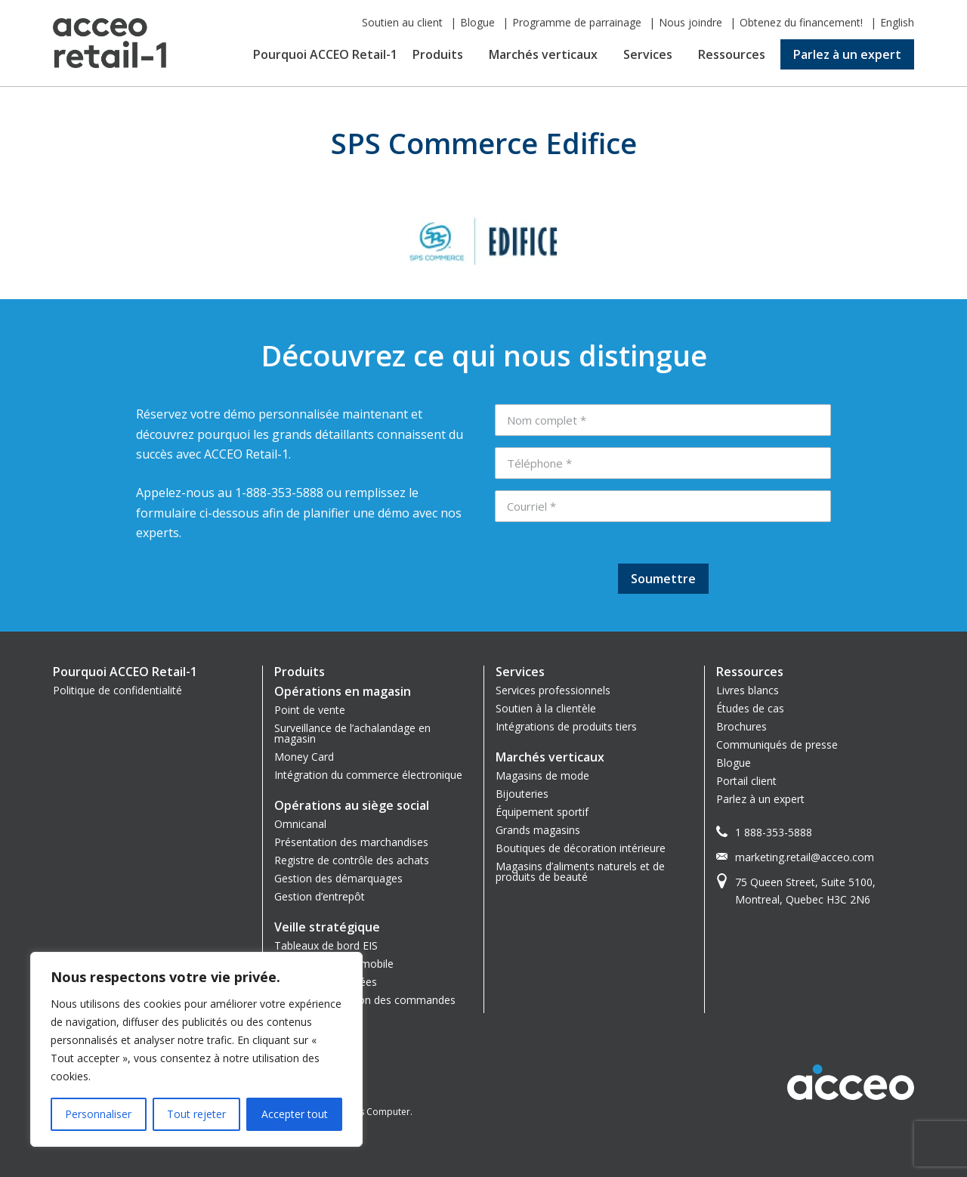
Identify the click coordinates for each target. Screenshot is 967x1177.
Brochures (741, 726)
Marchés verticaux (543, 54)
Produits (437, 54)
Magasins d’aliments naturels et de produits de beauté (580, 871)
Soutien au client (402, 22)
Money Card (304, 756)
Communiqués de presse (777, 744)
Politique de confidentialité (117, 690)
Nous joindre (690, 22)
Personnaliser (98, 1114)
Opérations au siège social (351, 805)
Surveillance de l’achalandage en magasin (352, 733)
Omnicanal (300, 824)
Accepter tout (294, 1114)
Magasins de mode (542, 775)
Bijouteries (522, 793)
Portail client (746, 781)
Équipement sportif (542, 812)
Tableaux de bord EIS (326, 945)
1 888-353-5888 (773, 832)
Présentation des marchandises (351, 842)
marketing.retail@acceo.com (804, 857)
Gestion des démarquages (338, 878)
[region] (196, 1049)
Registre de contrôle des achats (351, 860)
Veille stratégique (327, 927)
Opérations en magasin (342, 691)
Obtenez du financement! (801, 22)
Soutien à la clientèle (546, 708)
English (897, 22)
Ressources (731, 54)
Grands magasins (538, 830)
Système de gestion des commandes (365, 1000)
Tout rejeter (196, 1114)
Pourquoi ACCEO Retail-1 (325, 54)
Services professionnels (553, 690)
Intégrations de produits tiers (566, 726)
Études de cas (750, 708)
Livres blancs (747, 690)
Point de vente (309, 710)
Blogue (477, 22)
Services (647, 54)
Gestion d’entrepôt (319, 896)
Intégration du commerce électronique (368, 775)
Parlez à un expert (847, 54)
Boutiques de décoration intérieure (581, 848)
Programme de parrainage (576, 22)
